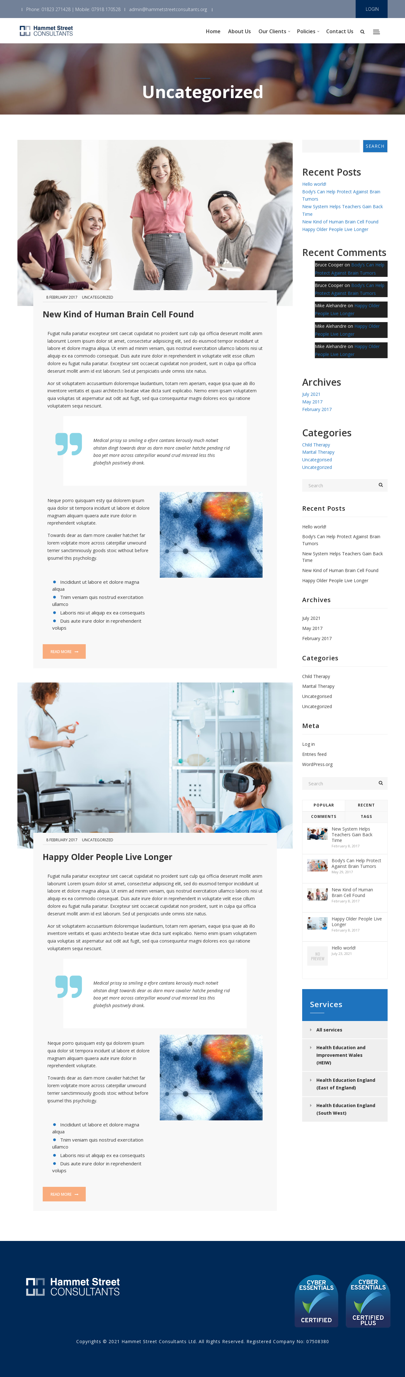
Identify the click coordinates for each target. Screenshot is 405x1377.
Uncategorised (317, 460)
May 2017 (312, 402)
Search (375, 146)
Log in (308, 744)
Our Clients (272, 31)
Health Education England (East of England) (345, 1084)
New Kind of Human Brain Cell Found (118, 314)
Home (213, 31)
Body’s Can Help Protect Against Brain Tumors (356, 863)
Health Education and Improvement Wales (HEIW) (340, 1055)
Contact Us (339, 31)
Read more (64, 651)
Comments (323, 816)
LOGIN (372, 9)
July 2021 (311, 394)
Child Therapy (316, 445)
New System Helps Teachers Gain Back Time (352, 834)
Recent (366, 805)
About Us (239, 31)
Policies (306, 31)
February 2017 (317, 409)
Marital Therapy (318, 452)
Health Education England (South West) (345, 1109)
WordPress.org (317, 764)
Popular (324, 805)
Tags (366, 816)
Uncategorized (97, 297)
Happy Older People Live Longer (107, 857)
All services (329, 1030)
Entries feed (314, 754)
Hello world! (314, 184)
